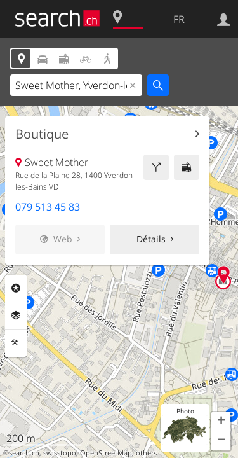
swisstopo (59, 452)
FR (179, 19)
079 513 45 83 (47, 207)
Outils (16, 343)
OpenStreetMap (106, 452)
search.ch (24, 452)
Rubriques (16, 288)
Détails (151, 239)
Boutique (42, 134)
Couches (16, 315)
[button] (220, 421)
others (146, 452)
